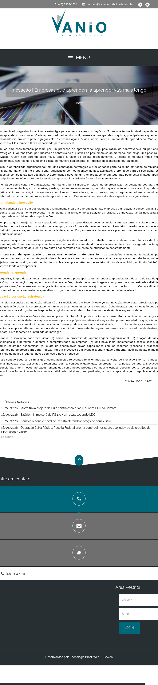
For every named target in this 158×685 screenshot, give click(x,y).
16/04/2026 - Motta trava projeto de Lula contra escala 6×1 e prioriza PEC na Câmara (58, 408)
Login (129, 627)
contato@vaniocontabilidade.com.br (107, 4)
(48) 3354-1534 (66, 4)
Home (79, 103)
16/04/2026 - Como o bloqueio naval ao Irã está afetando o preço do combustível (56, 421)
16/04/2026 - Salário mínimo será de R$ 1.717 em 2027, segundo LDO (48, 414)
